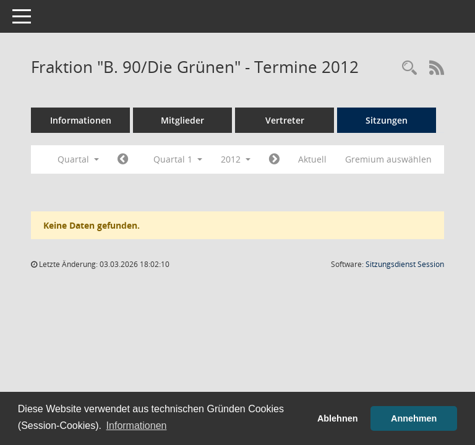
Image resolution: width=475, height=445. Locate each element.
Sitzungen (387, 120)
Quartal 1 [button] (177, 159)
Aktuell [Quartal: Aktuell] (312, 159)
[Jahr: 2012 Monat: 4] (274, 159)
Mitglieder (182, 120)
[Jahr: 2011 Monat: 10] (122, 159)
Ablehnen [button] (337, 418)
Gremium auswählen (388, 159)
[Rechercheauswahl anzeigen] (409, 68)
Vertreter (284, 120)
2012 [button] (235, 159)
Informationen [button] (136, 425)
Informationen (80, 120)
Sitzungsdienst (405, 264)
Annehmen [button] (414, 418)
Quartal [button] (78, 159)
